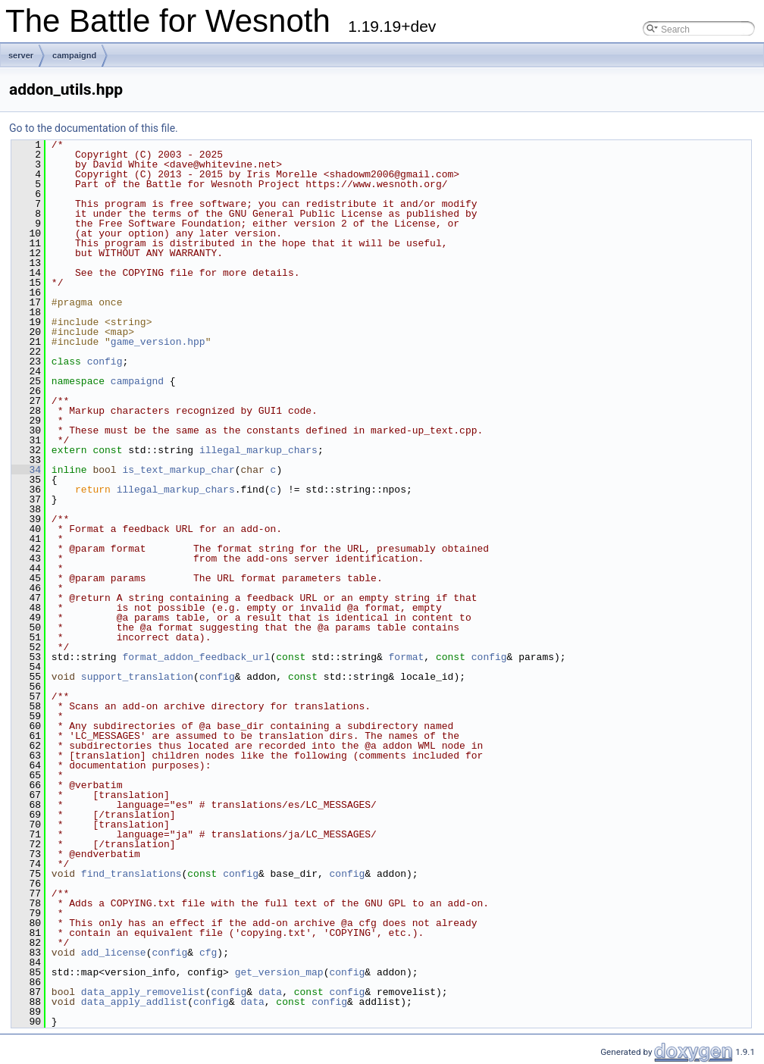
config (105, 361)
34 (26, 470)
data (270, 992)
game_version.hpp (158, 342)
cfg (208, 952)
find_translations (131, 874)
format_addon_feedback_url (196, 657)
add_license (113, 952)
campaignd (74, 55)
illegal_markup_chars (258, 450)
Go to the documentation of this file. (93, 128)
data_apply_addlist (134, 1002)
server (20, 55)
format (406, 657)
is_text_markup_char (178, 470)
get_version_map (279, 972)
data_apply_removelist (143, 992)
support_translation (137, 677)
